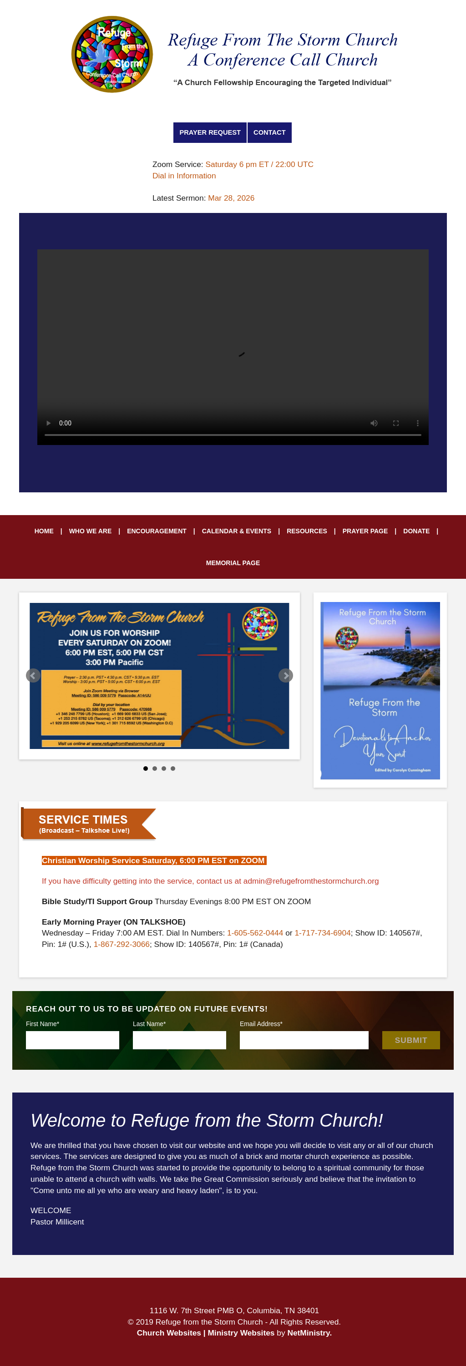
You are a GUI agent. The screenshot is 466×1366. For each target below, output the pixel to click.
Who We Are (90, 531)
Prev (33, 675)
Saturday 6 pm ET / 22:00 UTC (259, 164)
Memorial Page (233, 563)
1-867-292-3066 (122, 944)
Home (44, 531)
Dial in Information (184, 175)
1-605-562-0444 (255, 932)
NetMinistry (308, 1332)
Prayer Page (365, 531)
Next (286, 675)
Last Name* (149, 1023)
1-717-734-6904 (322, 932)
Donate (416, 531)
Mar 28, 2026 (231, 197)
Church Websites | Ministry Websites (207, 1332)
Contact (269, 132)
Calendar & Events (236, 531)
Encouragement (157, 531)
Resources (307, 531)
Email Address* (261, 1023)
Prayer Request (210, 132)
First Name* (42, 1023)
